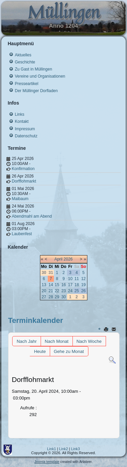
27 (44, 297)
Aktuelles (23, 55)
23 (63, 291)
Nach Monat (56, 341)
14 (50, 284)
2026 (68, 259)
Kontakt (22, 121)
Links (19, 114)
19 (83, 284)
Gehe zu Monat (69, 351)
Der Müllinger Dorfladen (36, 90)
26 (83, 291)
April (58, 259)
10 (70, 278)
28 (50, 297)
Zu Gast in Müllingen (33, 69)
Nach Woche (89, 341)
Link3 (75, 449)
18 (77, 284)
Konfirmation (23, 168)
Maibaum (20, 198)
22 (57, 291)
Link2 (63, 449)
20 (44, 291)
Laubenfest (22, 233)
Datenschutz (26, 136)
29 (57, 297)
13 (44, 284)
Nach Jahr (27, 341)
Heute (40, 351)
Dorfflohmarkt (24, 181)
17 (70, 284)
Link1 (51, 449)
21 (50, 291)
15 (57, 284)
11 (77, 278)
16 (63, 284)
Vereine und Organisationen (40, 76)
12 (83, 278)
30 (63, 297)
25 (77, 291)
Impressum (25, 129)
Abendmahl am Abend (32, 216)
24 (70, 291)
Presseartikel (26, 83)
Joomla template (47, 462)
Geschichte (25, 62)
